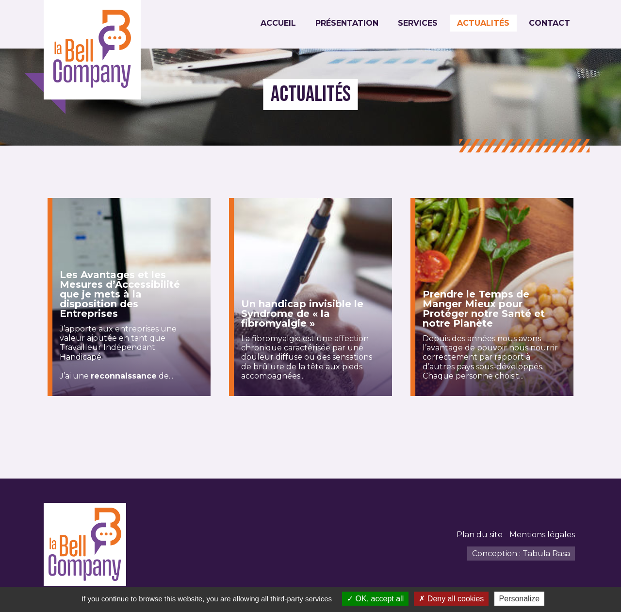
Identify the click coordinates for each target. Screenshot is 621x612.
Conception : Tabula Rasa (521, 553)
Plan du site (480, 534)
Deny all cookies (451, 599)
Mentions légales (542, 534)
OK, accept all (375, 599)
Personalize (519, 599)
